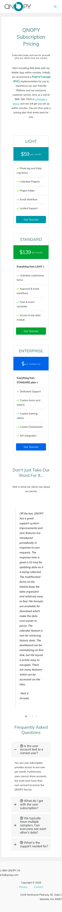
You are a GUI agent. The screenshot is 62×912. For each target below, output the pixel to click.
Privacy (23, 887)
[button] (31, 219)
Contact (38, 887)
